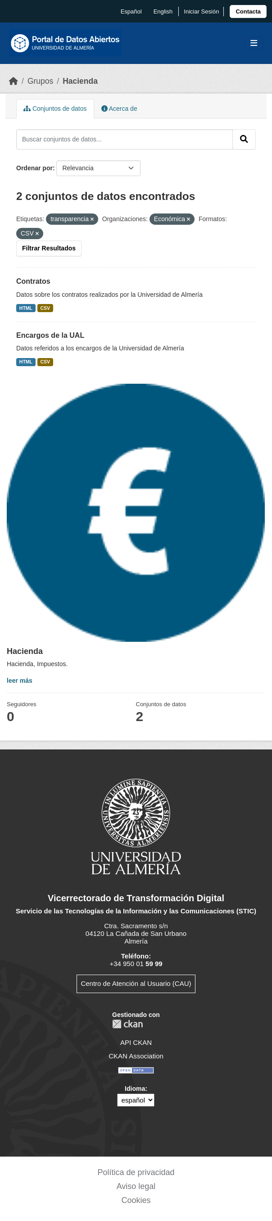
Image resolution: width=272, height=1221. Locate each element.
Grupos (40, 81)
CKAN (127, 1024)
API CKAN (136, 1042)
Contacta (248, 11)
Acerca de (119, 108)
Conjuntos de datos (55, 108)
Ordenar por (34, 168)
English (163, 11)
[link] (248, 11)
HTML (25, 308)
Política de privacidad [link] (135, 1172)
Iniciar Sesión (201, 11)
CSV (45, 308)
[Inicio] (13, 81)
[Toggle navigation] (254, 43)
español (131, 11)
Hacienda (80, 81)
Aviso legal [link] (136, 1186)
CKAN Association (136, 1056)
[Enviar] (244, 139)
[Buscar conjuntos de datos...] (124, 139)
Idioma (135, 1088)
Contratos (33, 281)
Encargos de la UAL (50, 335)
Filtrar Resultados (49, 248)
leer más (19, 680)
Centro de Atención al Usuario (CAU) (136, 983)
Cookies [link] (135, 1200)
